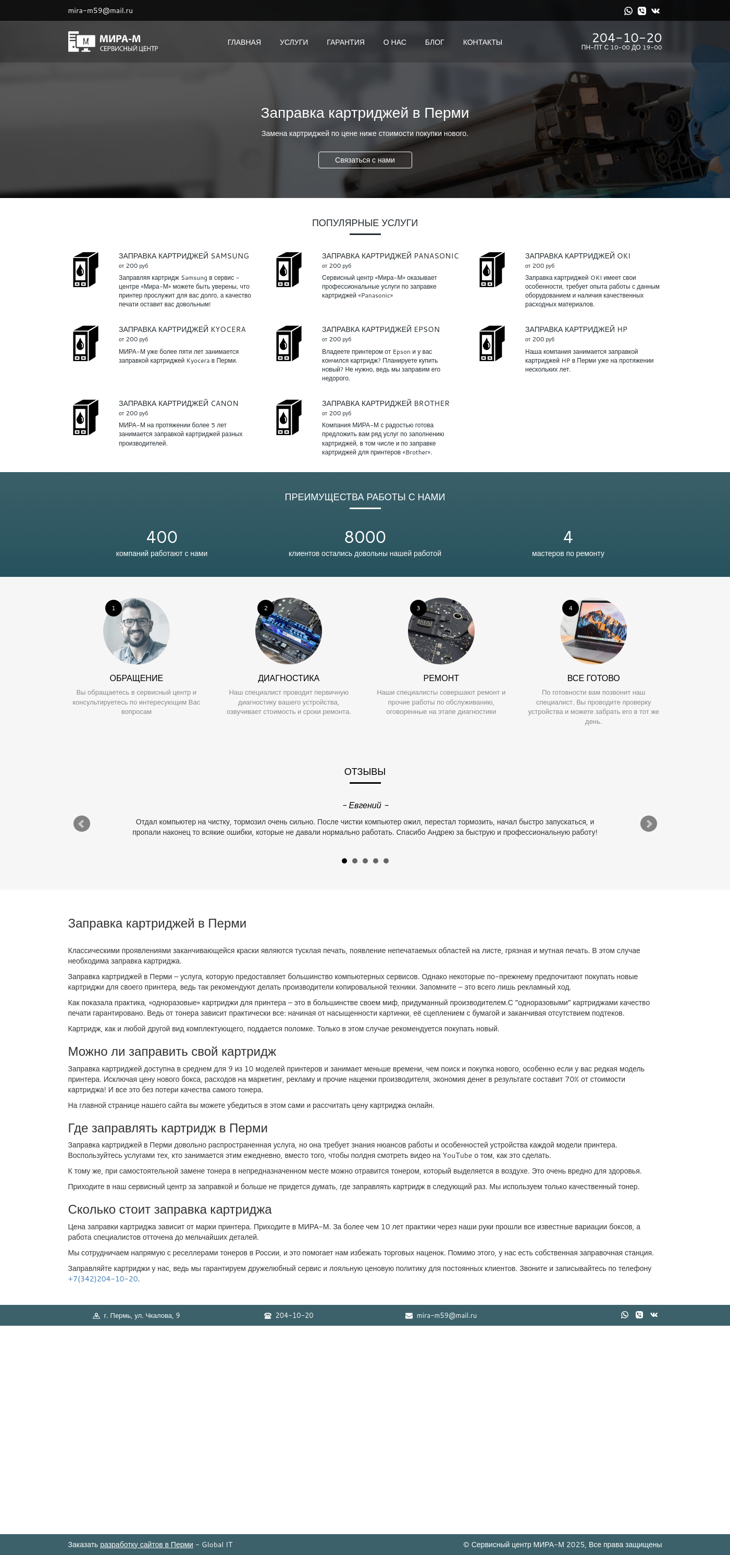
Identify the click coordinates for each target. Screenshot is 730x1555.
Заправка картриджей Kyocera (182, 329)
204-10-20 (627, 37)
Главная (244, 42)
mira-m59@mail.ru (100, 10)
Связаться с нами (365, 160)
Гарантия (346, 42)
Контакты (483, 42)
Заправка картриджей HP (576, 329)
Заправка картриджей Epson (381, 329)
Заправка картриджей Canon (178, 403)
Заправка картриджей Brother (386, 403)
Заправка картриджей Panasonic (390, 256)
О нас (394, 42)
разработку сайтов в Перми (146, 1544)
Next (648, 824)
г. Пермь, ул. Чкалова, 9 (136, 1315)
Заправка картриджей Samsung (184, 256)
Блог (434, 42)
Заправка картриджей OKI (577, 256)
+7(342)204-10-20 (103, 1279)
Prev (81, 824)
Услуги (294, 42)
